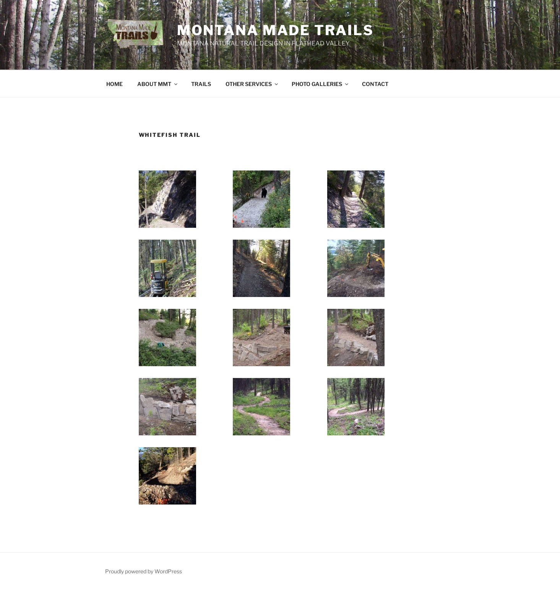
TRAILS (201, 84)
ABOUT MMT (158, 84)
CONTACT (375, 84)
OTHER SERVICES (252, 84)
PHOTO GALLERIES (320, 84)
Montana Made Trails (275, 30)
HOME (114, 84)
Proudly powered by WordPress (143, 571)
